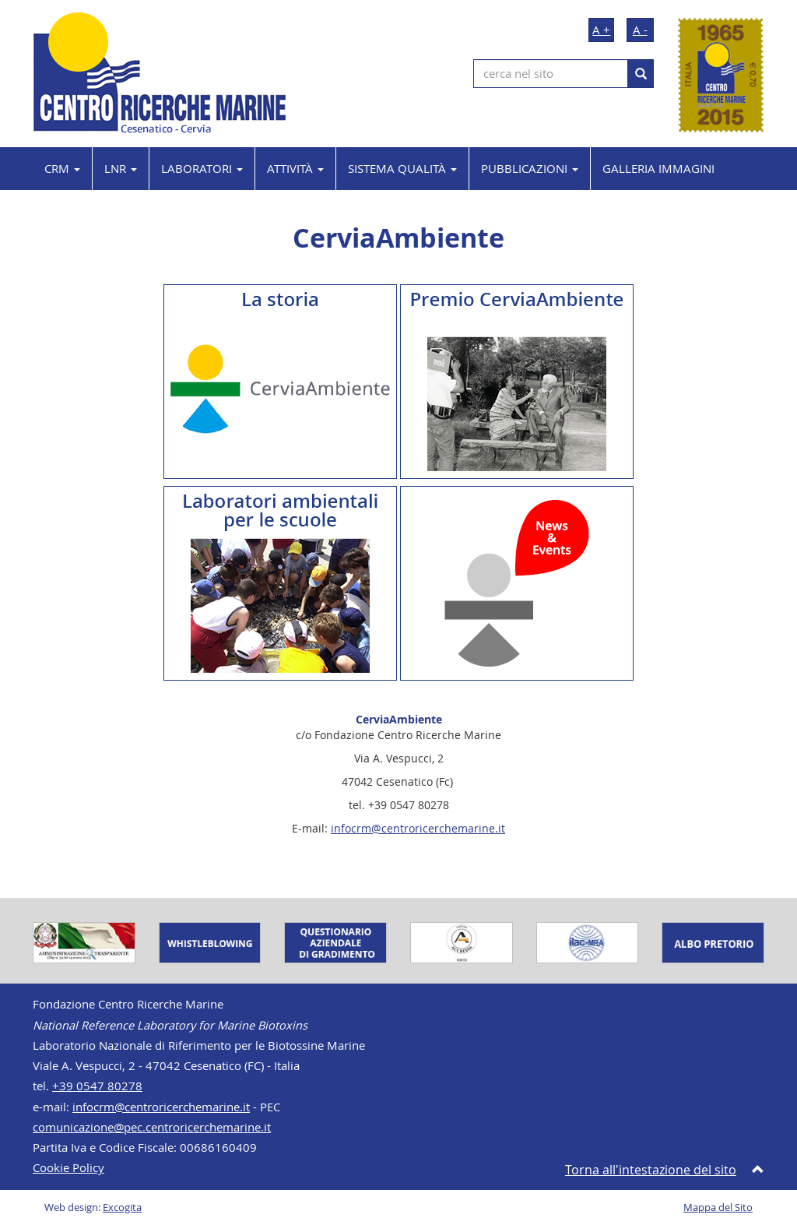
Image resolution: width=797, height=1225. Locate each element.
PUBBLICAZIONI (529, 168)
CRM (62, 168)
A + (601, 29)
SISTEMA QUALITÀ (402, 168)
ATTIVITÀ (295, 168)
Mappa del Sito (718, 1207)
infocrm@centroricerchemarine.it (418, 829)
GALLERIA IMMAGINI (658, 168)
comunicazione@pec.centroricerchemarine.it (152, 1127)
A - (640, 29)
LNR (120, 168)
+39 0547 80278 (97, 1086)
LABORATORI (202, 168)
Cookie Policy (68, 1167)
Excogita (122, 1207)
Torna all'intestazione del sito (650, 1169)
